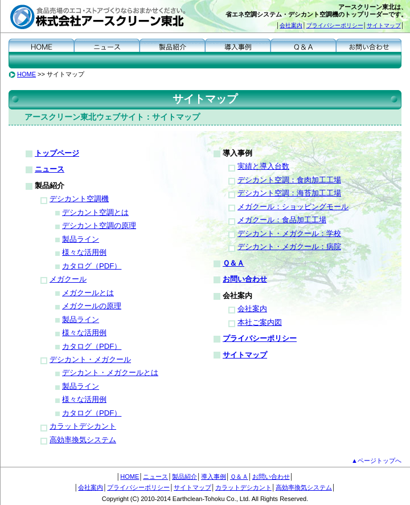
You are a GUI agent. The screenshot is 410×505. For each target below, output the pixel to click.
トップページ (57, 153)
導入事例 (237, 45)
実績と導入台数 (263, 166)
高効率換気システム (83, 439)
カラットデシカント (83, 426)
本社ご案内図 (259, 322)
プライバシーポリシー (334, 25)
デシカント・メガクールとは (110, 372)
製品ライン (80, 239)
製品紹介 (172, 45)
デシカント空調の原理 (99, 225)
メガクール (68, 279)
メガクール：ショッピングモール (292, 206)
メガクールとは (88, 292)
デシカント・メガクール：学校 (289, 233)
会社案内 (291, 25)
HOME (41, 45)
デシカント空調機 (79, 198)
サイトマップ (384, 25)
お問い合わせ (368, 45)
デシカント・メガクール (90, 359)
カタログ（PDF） (91, 266)
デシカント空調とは (95, 212)
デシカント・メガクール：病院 (289, 246)
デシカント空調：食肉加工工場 (289, 180)
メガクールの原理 (91, 306)
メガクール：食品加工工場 (281, 219)
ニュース (107, 45)
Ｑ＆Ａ (303, 45)
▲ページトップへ (376, 460)
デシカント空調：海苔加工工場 (289, 193)
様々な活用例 (84, 252)
